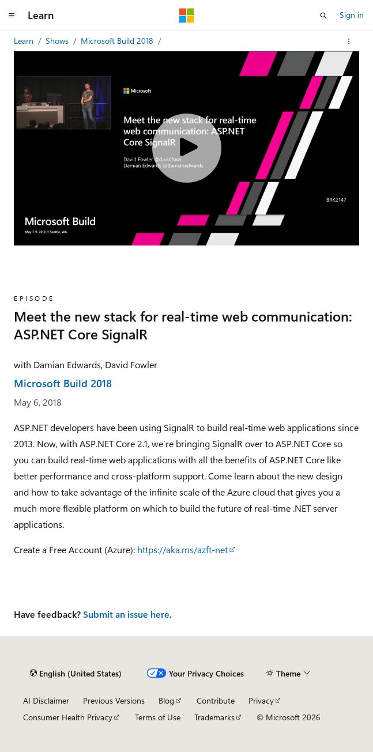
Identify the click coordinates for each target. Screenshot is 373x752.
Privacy (261, 700)
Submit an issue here (126, 614)
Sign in (352, 14)
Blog (166, 700)
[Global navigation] (11, 15)
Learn (25, 40)
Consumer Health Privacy (67, 717)
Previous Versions (114, 700)
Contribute (216, 700)
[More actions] (349, 41)
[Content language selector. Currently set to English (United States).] (76, 673)
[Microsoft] (186, 15)
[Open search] (323, 15)
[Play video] (186, 148)
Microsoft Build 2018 (118, 40)
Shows (58, 40)
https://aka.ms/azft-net (182, 549)
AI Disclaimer (46, 700)
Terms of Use (157, 717)
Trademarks (214, 717)
